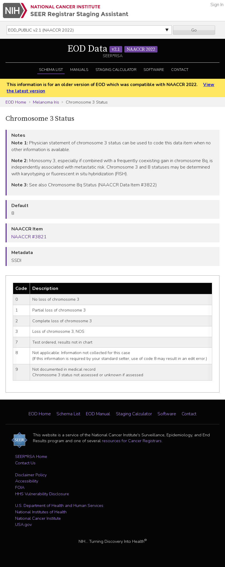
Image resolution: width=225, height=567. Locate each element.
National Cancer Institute (38, 518)
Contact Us (25, 463)
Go (194, 30)
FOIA (19, 487)
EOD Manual (98, 414)
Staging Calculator (116, 69)
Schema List (51, 69)
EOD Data (112, 49)
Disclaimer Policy (31, 475)
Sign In (217, 4)
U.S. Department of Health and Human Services (59, 505)
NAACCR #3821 (29, 237)
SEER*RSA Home (31, 456)
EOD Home (16, 102)
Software (153, 69)
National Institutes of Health (41, 512)
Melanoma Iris (46, 102)
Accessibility (26, 481)
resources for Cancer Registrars (132, 441)
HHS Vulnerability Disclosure (42, 494)
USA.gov (23, 524)
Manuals (79, 69)
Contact (179, 69)
